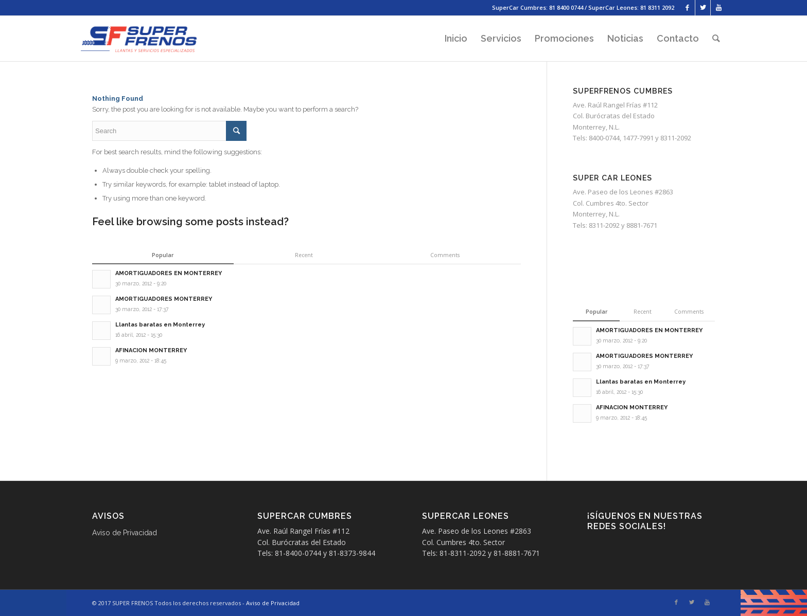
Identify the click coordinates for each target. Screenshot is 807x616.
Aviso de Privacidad (124, 533)
